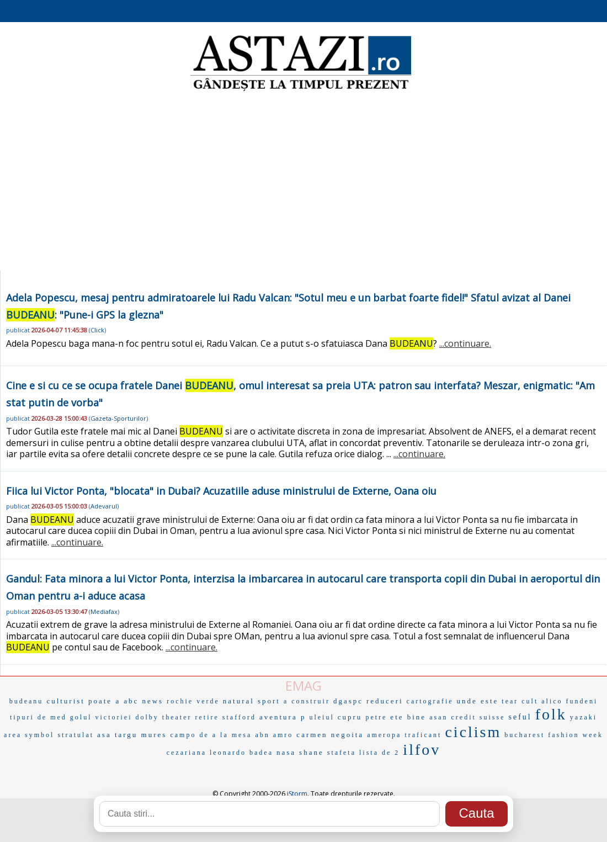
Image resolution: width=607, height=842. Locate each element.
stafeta (341, 752)
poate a (104, 701)
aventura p (282, 717)
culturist (65, 701)
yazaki (583, 717)
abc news (143, 701)
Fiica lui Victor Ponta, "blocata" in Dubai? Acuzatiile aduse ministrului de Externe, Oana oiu (221, 490)
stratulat (75, 735)
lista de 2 (379, 752)
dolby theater (164, 717)
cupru (350, 717)
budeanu (26, 701)
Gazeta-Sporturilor (118, 418)
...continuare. (465, 343)
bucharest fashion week (553, 735)
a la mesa (232, 735)
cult (529, 701)
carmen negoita (330, 734)
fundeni (582, 701)
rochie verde (193, 701)
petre (376, 717)
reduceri (384, 701)
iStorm (297, 793)
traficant (422, 735)
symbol (39, 735)
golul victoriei (101, 717)
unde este (478, 701)
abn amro (274, 735)
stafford (239, 717)
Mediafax (104, 611)
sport (269, 701)
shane (311, 752)
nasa (286, 752)
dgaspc (348, 701)
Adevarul (103, 506)
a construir (307, 701)
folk (551, 714)
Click (97, 330)
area (13, 735)
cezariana (186, 752)
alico (551, 701)
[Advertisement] (304, 182)
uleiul (321, 717)
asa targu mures (132, 734)
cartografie (430, 701)
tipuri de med (38, 717)
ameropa (384, 735)
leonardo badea (241, 752)
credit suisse (478, 717)
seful (519, 717)
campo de (189, 735)
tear (510, 701)
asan (438, 717)
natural (238, 701)
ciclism (473, 731)
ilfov (421, 749)
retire (207, 717)
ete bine (408, 717)
